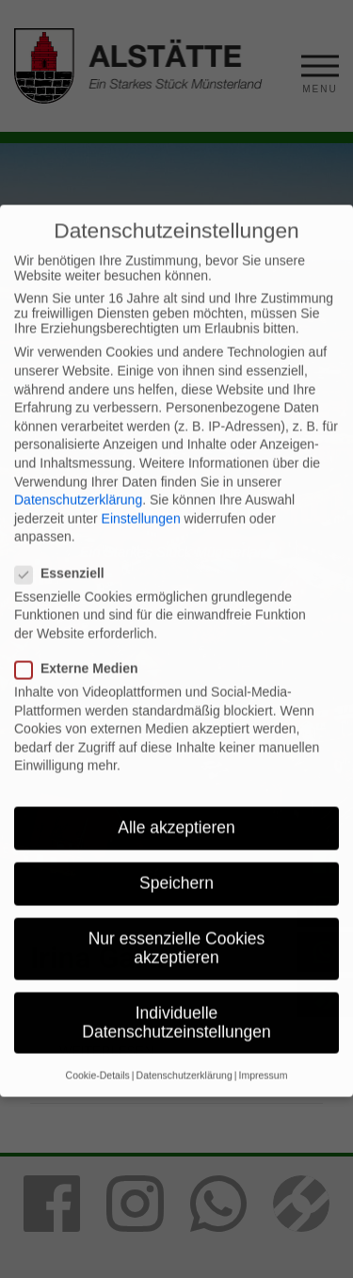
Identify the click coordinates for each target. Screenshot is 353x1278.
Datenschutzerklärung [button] (184, 1103)
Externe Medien (83, 696)
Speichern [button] (176, 911)
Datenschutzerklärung (78, 528)
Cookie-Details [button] (98, 1103)
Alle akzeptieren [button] (176, 856)
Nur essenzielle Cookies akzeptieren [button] (176, 977)
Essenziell (67, 601)
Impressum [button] (262, 1103)
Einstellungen (141, 547)
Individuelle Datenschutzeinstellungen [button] (176, 1051)
